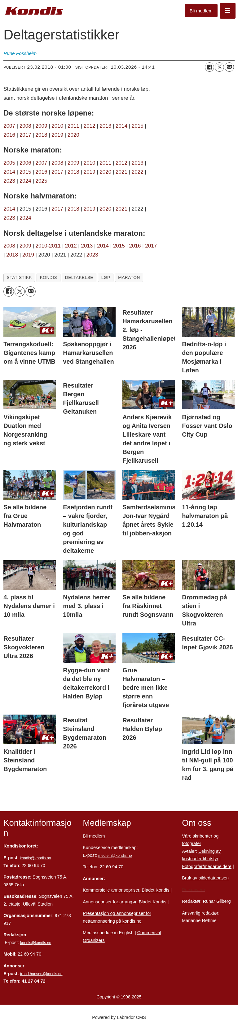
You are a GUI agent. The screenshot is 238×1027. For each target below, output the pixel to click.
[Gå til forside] (34, 11)
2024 (25, 181)
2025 (41, 181)
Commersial (149, 932)
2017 (25, 135)
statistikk (19, 277)
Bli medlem (201, 10)
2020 (73, 135)
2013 (105, 126)
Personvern (193, 889)
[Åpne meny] (228, 11)
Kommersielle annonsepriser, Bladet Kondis (126, 890)
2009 (41, 126)
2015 (137, 126)
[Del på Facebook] (209, 67)
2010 (57, 126)
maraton (129, 277)
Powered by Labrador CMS (119, 1017)
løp (105, 277)
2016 (10, 135)
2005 (9, 163)
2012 (89, 126)
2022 (137, 172)
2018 (41, 135)
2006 (25, 163)
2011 (73, 126)
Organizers (94, 940)
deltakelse (79, 277)
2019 (57, 135)
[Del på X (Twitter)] (219, 67)
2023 (9, 181)
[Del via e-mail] (229, 67)
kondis (48, 277)
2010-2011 (48, 246)
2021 (121, 172)
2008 (26, 126)
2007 (9, 126)
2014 (121, 126)
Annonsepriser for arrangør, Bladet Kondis (124, 901)
